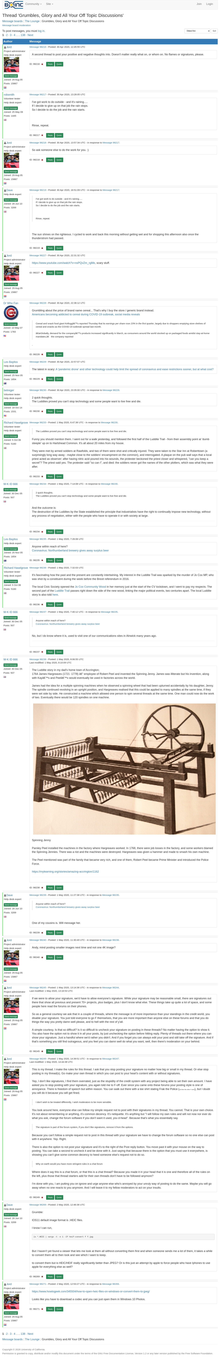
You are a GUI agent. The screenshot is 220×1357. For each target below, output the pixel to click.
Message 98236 (37, 567)
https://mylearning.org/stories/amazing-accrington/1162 (65, 871)
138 (23, 35)
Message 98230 (37, 390)
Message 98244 (110, 987)
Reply (50, 64)
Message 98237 (37, 612)
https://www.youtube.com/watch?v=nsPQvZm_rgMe (63, 262)
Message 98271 (37, 1284)
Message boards (12, 21)
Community (33, 3)
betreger (9, 390)
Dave (9, 190)
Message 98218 (37, 142)
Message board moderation (16, 25)
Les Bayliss (11, 361)
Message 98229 (37, 361)
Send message (11, 76)
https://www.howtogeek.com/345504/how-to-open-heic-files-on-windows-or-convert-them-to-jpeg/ (91, 1291)
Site (49, 3)
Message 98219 (37, 190)
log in (41, 30)
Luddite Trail (62, 590)
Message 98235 (37, 539)
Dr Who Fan (11, 303)
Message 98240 (37, 940)
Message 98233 (37, 422)
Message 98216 (37, 47)
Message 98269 (37, 1204)
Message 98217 (37, 94)
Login (209, 3)
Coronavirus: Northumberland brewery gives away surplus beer (70, 550)
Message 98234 (37, 484)
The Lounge (32, 21)
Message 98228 (37, 303)
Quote (59, 64)
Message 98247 (110, 1058)
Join (199, 3)
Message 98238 (37, 659)
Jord (9, 47)
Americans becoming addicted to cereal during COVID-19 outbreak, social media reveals (86, 314)
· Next (29, 35)
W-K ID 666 (11, 484)
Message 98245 (37, 987)
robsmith (9, 94)
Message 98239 (37, 895)
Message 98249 (37, 1058)
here (55, 594)
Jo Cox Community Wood (90, 586)
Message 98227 (37, 255)
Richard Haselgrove (16, 422)
